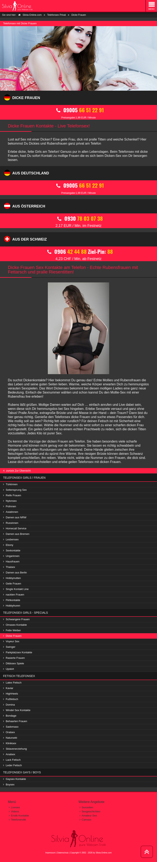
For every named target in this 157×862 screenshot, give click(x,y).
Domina (10, 704)
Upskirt (10, 668)
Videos (15, 811)
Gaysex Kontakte (16, 779)
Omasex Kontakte (16, 624)
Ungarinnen (12, 556)
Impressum (50, 853)
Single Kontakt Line (17, 589)
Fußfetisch (12, 699)
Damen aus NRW (16, 517)
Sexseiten (87, 807)
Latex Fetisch (13, 682)
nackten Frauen (15, 594)
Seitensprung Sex (16, 489)
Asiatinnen (12, 511)
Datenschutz (62, 853)
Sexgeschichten (91, 811)
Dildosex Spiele (15, 663)
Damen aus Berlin (16, 572)
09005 (78, 105)
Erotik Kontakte (20, 815)
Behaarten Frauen (16, 721)
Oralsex (10, 732)
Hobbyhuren (13, 605)
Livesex (15, 807)
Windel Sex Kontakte (18, 710)
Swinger (10, 646)
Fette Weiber (13, 630)
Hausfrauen (12, 561)
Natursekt (11, 737)
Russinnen (12, 522)
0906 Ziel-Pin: (78, 246)
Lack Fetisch (13, 759)
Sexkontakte (13, 550)
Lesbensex (12, 539)
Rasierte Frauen (15, 657)
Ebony (9, 544)
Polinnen (11, 506)
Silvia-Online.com (104, 853)
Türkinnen (12, 484)
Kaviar (9, 688)
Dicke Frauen (13, 635)
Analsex (10, 754)
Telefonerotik (18, 819)
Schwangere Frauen (18, 619)
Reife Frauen (13, 495)
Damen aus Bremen (17, 533)
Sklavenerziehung (16, 748)
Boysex (10, 784)
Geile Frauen (13, 583)
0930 (78, 213)
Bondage (11, 715)
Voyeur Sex (12, 641)
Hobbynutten (13, 578)
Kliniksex (11, 743)
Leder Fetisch (14, 765)
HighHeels (12, 693)
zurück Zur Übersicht (18, 470)
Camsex (86, 819)
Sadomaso (12, 726)
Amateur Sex (89, 815)
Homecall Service (16, 528)
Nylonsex (11, 500)
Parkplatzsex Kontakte (19, 652)
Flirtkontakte (13, 600)
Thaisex (10, 567)
